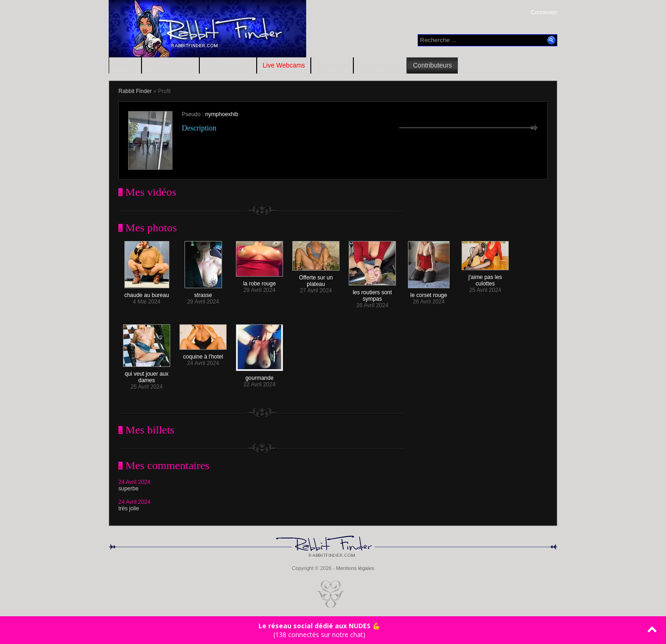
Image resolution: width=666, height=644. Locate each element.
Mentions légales (355, 568)
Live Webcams (284, 65)
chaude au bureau (146, 292)
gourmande (259, 375)
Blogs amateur (380, 65)
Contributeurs (432, 65)
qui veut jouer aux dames (146, 374)
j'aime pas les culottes (485, 278)
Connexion (544, 12)
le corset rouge (429, 292)
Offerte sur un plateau (315, 278)
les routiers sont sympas (372, 293)
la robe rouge (259, 281)
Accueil (125, 65)
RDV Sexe (332, 65)
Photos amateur (170, 65)
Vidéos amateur (228, 65)
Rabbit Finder (135, 91)
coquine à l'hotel (203, 354)
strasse (203, 292)
